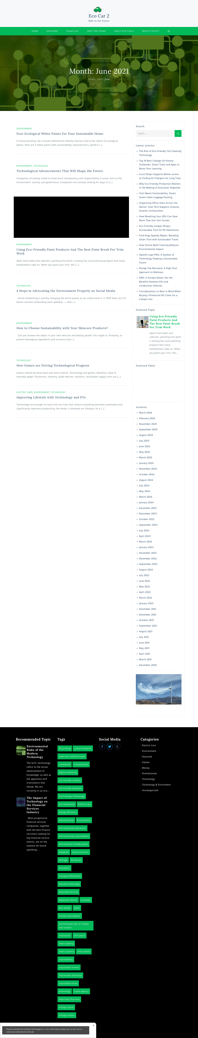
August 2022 (146, 569)
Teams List (72, 31)
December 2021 (147, 609)
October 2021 (146, 620)
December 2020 (148, 665)
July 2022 (144, 575)
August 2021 (145, 631)
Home (35, 31)
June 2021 (144, 642)
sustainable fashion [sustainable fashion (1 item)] (69, 967)
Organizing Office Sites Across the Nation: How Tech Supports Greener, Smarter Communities (159, 207)
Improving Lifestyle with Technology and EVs (51, 397)
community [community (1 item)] (64, 764)
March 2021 (145, 659)
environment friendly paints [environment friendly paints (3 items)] (73, 844)
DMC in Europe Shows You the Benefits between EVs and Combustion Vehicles (156, 281)
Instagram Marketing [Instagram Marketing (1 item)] (70, 876)
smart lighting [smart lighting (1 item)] (66, 943)
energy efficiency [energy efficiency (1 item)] (68, 812)
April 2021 (144, 653)
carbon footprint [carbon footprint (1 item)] (82, 748)
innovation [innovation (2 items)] (64, 868)
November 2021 (147, 614)
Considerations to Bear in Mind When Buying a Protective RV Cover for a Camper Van (160, 295)
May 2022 (144, 586)
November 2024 (148, 468)
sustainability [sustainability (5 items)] (66, 959)
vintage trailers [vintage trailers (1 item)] (67, 1015)
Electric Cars (24, 392)
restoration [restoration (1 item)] (65, 935)
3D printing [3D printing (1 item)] (65, 748)
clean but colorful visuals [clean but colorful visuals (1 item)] (72, 756)
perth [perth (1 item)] (77, 908)
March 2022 (145, 597)
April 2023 (145, 536)
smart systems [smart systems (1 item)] (66, 951)
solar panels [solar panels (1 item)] (83, 951)
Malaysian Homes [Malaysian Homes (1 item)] (68, 900)
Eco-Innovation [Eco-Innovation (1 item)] (67, 804)
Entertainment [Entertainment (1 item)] (66, 820)
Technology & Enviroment (156, 784)
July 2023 (144, 530)
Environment (24, 128)
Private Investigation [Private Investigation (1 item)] (70, 916)
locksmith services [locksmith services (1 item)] (68, 892)
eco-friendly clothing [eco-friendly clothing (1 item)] (70, 780)
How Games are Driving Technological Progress (52, 365)
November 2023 (148, 513)
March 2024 (145, 496)
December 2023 (148, 508)
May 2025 (144, 452)
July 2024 (144, 485)
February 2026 (147, 418)
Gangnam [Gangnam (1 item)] (64, 852)
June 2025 (144, 446)
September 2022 (148, 564)
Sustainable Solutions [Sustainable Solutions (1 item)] (70, 975)
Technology (41, 166)
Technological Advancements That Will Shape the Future (59, 171)
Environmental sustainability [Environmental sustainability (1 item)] (74, 836)
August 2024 (146, 480)
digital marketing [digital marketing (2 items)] (68, 772)
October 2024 (147, 474)
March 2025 (145, 457)
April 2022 (145, 592)
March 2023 (145, 541)
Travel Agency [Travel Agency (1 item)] (81, 991)
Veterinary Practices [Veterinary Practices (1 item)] (69, 999)
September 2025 (148, 429)
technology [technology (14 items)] (65, 991)
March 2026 (145, 412)
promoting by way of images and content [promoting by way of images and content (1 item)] (74, 926)
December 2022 (148, 553)
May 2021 (144, 648)
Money (146, 768)
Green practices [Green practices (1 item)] (80, 852)
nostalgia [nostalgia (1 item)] (86, 900)
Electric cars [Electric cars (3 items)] (84, 804)
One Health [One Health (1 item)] (65, 908)
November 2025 (148, 424)
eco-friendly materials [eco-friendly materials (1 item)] (70, 788)
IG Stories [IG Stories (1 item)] (76, 860)
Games (146, 762)
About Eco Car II (124, 31)
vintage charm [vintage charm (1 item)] (66, 1007)
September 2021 (148, 625)
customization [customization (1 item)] (81, 764)
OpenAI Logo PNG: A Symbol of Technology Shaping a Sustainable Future (158, 258)
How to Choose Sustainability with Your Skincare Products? (62, 328)
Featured (147, 756)
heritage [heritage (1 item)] (63, 860)
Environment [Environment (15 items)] (84, 820)
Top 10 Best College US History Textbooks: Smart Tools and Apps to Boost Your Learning (159, 164)
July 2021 (144, 637)
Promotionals (149, 773)
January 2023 (146, 547)
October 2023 (146, 519)
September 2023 (148, 524)
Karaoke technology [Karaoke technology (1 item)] (69, 884)
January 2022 (146, 603)
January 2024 (146, 502)
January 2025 (146, 463)
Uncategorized (150, 790)
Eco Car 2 (99, 16)
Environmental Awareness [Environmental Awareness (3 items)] (72, 828)
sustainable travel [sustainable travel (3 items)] (68, 983)
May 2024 (144, 491)
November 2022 (148, 558)
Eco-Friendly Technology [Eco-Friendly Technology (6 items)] (72, 796)
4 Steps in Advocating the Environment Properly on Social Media (65, 291)
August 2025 (146, 435)
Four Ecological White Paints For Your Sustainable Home (59, 134)
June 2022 (144, 581)
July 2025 (144, 440)
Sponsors (52, 31)
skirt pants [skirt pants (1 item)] (79, 935)
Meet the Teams (96, 31)
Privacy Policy (150, 31)
